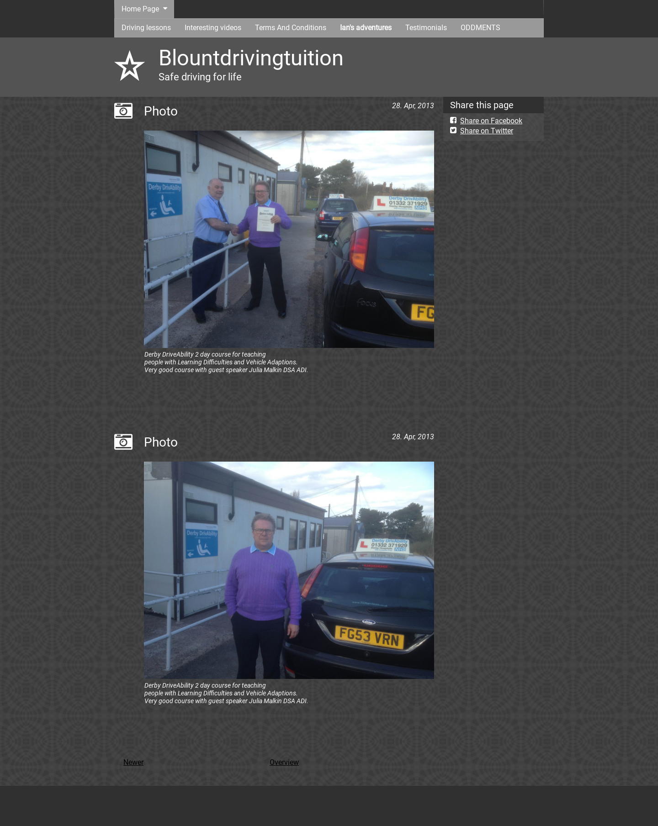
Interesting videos (213, 27)
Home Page (140, 9)
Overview (284, 762)
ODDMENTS (480, 27)
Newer (133, 762)
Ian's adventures (366, 27)
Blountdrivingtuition (251, 57)
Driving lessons (146, 27)
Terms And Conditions (290, 27)
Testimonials (426, 27)
